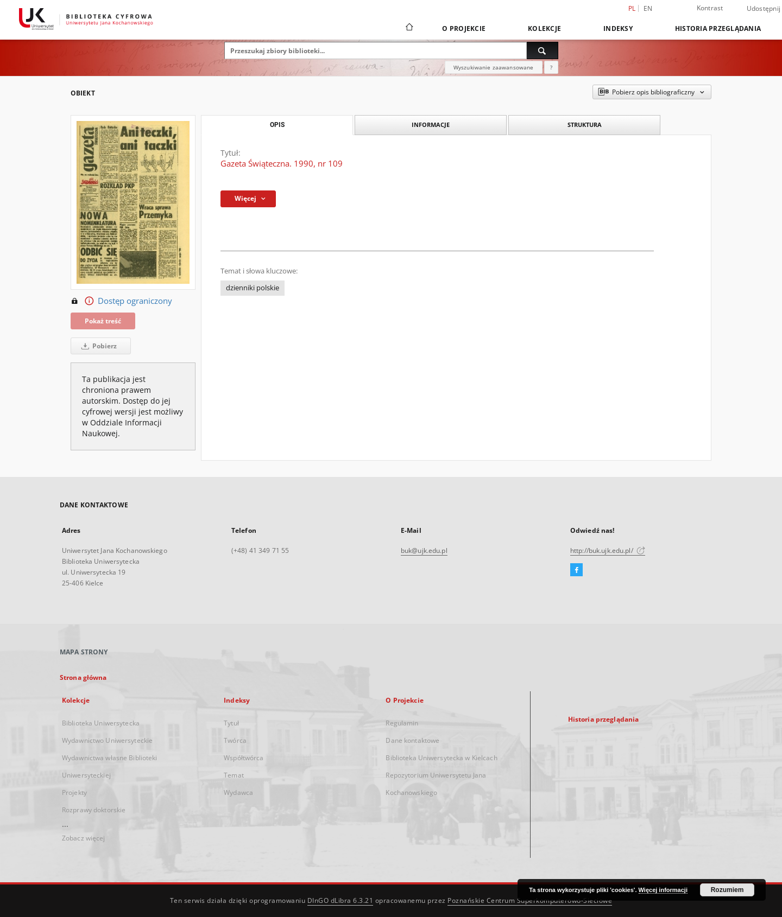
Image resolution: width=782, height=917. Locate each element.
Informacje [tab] (431, 124)
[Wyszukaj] (542, 50)
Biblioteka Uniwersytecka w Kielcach (441, 757)
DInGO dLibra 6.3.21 (340, 900)
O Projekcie (463, 28)
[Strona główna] (408, 28)
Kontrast (710, 7)
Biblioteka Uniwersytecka (101, 723)
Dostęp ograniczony (121, 301)
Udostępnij (764, 8)
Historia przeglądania (718, 28)
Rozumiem (727, 890)
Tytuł (231, 723)
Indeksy (618, 28)
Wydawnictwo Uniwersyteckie (107, 740)
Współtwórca (243, 757)
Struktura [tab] (584, 124)
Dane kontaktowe (412, 740)
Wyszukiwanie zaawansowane (493, 67)
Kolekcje (544, 28)
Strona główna (83, 677)
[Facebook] (576, 570)
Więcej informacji (663, 890)
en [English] (648, 8)
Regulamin (402, 723)
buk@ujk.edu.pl (424, 550)
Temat (234, 775)
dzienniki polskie (252, 287)
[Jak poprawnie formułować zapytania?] (551, 67)
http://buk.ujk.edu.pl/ (607, 550)
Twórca (235, 740)
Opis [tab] (277, 125)
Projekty (74, 792)
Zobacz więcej (83, 838)
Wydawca (238, 792)
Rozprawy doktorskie (93, 809)
